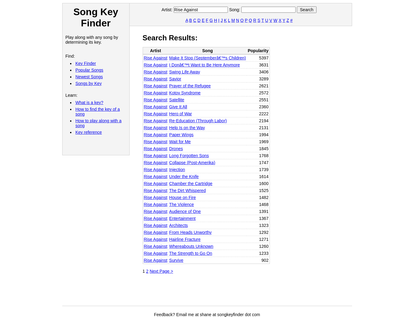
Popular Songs (90, 70)
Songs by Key (89, 83)
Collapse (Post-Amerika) (192, 162)
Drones (176, 148)
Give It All (178, 106)
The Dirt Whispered (187, 190)
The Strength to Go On (190, 253)
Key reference (89, 132)
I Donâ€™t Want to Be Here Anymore (204, 64)
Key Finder (86, 63)
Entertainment (182, 218)
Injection (177, 169)
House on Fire (182, 197)
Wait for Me (180, 141)
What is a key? (90, 102)
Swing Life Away (184, 71)
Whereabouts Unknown (191, 246)
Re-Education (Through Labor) (198, 120)
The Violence (181, 204)
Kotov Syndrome (185, 92)
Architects (178, 225)
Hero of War (180, 113)
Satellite (176, 99)
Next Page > (161, 271)
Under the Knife (184, 176)
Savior (175, 78)
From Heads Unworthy (190, 232)
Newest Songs (89, 76)
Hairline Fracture (184, 239)
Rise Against (156, 58)
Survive (176, 260)
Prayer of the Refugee (190, 85)
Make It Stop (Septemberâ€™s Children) (207, 58)
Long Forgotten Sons (189, 155)
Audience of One (185, 211)
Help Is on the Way (187, 127)
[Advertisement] (253, 292)
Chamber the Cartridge (190, 183)
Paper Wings (181, 134)
